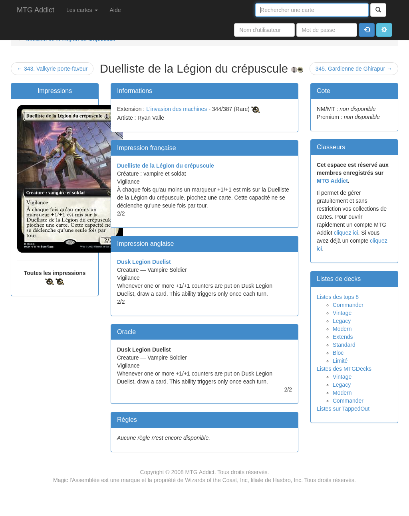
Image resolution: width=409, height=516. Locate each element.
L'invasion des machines (176, 109)
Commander (348, 305)
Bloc (338, 353)
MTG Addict (35, 10)
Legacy (342, 321)
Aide (115, 10)
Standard (344, 345)
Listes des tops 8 (338, 297)
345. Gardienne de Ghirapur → (354, 68)
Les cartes (81, 10)
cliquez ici (346, 232)
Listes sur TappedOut (343, 408)
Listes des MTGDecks (344, 369)
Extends (343, 337)
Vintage (342, 313)
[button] (384, 30)
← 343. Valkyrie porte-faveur (52, 68)
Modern (342, 329)
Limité (340, 361)
